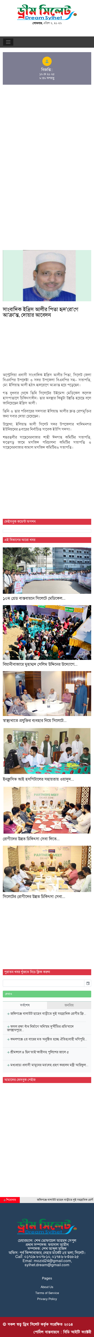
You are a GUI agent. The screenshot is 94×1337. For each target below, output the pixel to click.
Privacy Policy (47, 1299)
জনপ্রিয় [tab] (69, 1005)
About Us (47, 1287)
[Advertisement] (47, 115)
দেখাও (8, 994)
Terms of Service (47, 1293)
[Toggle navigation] (8, 42)
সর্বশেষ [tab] (25, 1005)
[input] (43, 983)
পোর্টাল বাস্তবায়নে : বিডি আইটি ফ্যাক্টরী (62, 1332)
